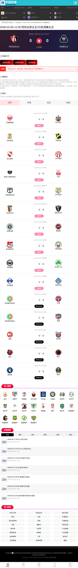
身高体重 (39, 540)
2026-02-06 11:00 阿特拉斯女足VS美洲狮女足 (36, 22)
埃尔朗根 (10, 159)
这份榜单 (13, 536)
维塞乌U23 (58, 213)
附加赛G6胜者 (10, 321)
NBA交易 (65, 524)
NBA (44, 294)
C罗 (39, 536)
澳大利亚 (65, 513)
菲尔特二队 (58, 267)
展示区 (65, 536)
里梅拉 (39, 532)
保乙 (2, 8)
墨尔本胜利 (13, 521)
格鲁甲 (44, 186)
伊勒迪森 (10, 285)
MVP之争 (13, 513)
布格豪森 (10, 267)
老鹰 (9, 339)
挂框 (38, 521)
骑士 (58, 356)
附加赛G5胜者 (10, 303)
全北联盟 (65, 532)
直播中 (39, 125)
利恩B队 (58, 140)
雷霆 (58, 321)
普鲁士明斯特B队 (10, 177)
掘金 (58, 374)
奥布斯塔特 (10, 249)
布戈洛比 (58, 122)
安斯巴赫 (10, 231)
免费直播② (19, 62)
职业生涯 (39, 513)
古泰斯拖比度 (9, 195)
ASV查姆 (58, 158)
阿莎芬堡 (58, 285)
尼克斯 (58, 339)
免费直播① (6, 62)
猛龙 (9, 357)
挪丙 (44, 131)
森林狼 (10, 375)
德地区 (44, 222)
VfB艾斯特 (58, 249)
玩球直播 (31, 62)
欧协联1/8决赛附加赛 (24, 96)
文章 (38, 517)
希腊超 (56, 8)
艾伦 (58, 176)
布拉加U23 (10, 213)
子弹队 (2, 96)
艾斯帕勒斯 (10, 122)
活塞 (58, 303)
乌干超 (44, 113)
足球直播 (18, 22)
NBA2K (12, 528)
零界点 (34, 96)
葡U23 (45, 204)
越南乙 (39, 524)
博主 (12, 517)
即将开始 (39, 306)
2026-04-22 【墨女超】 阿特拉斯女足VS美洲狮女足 (25, 69)
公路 (12, 524)
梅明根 (58, 231)
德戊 (44, 149)
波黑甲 (29, 8)
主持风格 (13, 540)
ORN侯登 (10, 141)
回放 (14, 96)
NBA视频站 (9, 96)
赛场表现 (13, 532)
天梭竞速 (65, 521)
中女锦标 (65, 528)
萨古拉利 (58, 195)
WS (38, 96)
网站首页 (11, 22)
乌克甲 (39, 528)
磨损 (65, 540)
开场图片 (65, 517)
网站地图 (53, 557)
